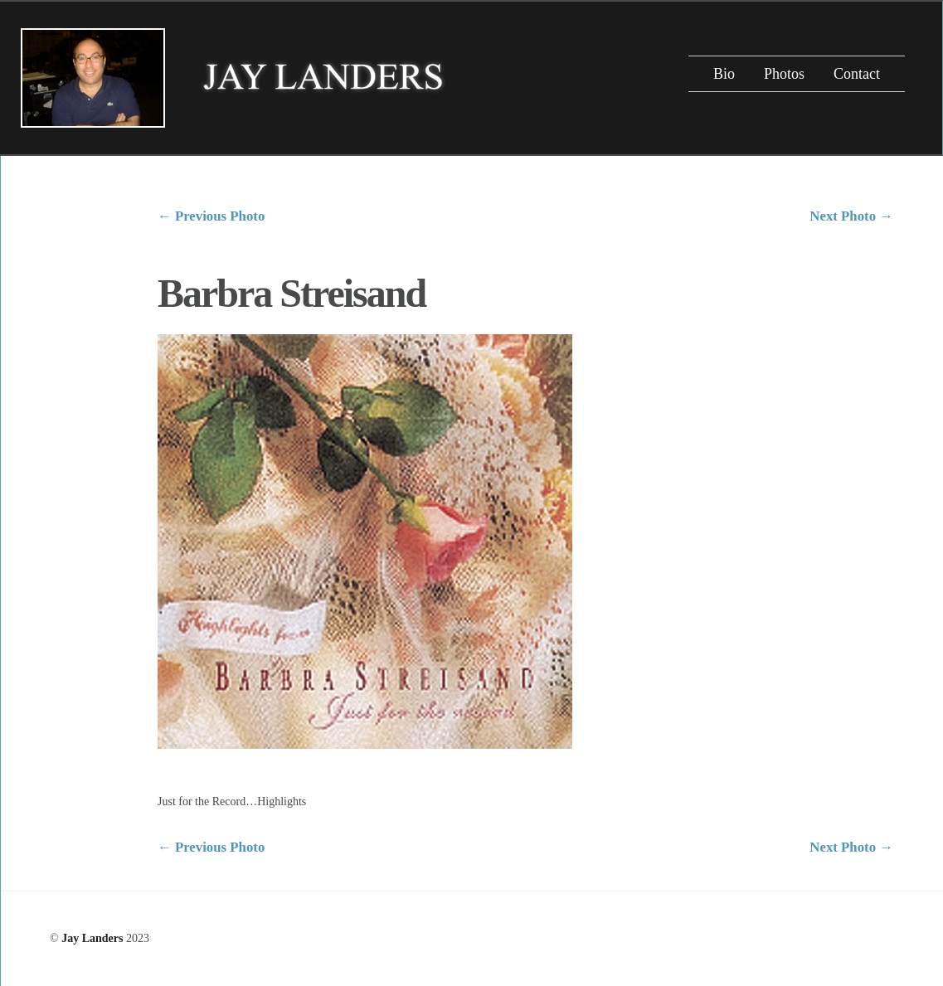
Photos (784, 74)
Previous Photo (211, 216)
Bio (724, 74)
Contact (857, 74)
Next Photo (851, 216)
